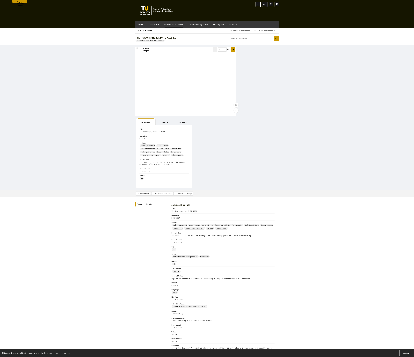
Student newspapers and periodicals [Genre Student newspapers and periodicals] (185, 185)
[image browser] (144, 49)
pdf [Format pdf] (174, 193)
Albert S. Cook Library (193, 347)
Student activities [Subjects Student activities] (259, 82)
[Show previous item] (210, 50)
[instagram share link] (211, 331)
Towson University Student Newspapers (150, 41)
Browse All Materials (173, 24)
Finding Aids (218, 24)
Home (140, 24)
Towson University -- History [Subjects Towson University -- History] (258, 85)
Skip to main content (20, 2)
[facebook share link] (217, 331)
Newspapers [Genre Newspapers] (204, 185)
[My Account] (270, 4)
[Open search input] (258, 4)
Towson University (141, 347)
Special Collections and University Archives (248, 347)
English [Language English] (175, 221)
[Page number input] (217, 50)
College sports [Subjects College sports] (242, 85)
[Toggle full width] (231, 105)
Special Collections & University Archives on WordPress (229, 336)
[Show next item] (228, 50)
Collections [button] (154, 24)
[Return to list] (146, 30)
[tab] (240, 50)
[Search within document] (276, 38)
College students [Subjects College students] (251, 88)
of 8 (224, 50)
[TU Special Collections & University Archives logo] (157, 10)
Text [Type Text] (174, 178)
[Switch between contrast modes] (276, 4)
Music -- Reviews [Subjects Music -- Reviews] (258, 74)
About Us (232, 24)
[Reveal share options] (264, 4)
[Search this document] (251, 38)
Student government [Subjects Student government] (244, 74)
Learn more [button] (65, 353)
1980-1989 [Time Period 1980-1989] (176, 200)
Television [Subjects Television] (240, 88)
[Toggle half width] (231, 110)
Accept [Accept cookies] (406, 353)
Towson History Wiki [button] (198, 24)
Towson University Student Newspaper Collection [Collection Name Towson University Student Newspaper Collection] (190, 235)
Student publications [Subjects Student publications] (244, 82)
